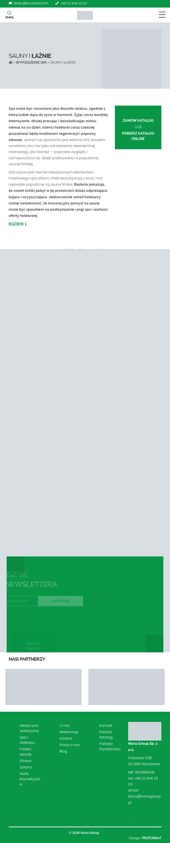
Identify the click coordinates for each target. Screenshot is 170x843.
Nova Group (90, 833)
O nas (65, 725)
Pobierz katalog (106, 734)
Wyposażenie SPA (31, 63)
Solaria (26, 767)
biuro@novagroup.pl (31, 3)
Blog (63, 751)
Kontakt (105, 725)
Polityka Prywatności (110, 746)
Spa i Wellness (27, 740)
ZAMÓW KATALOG (138, 120)
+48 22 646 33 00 (74, 3)
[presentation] (12, 688)
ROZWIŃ (16, 224)
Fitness (26, 761)
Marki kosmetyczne (30, 779)
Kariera (66, 738)
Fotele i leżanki (26, 751)
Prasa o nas (70, 745)
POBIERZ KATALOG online (138, 136)
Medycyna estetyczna (29, 728)
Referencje (69, 732)
